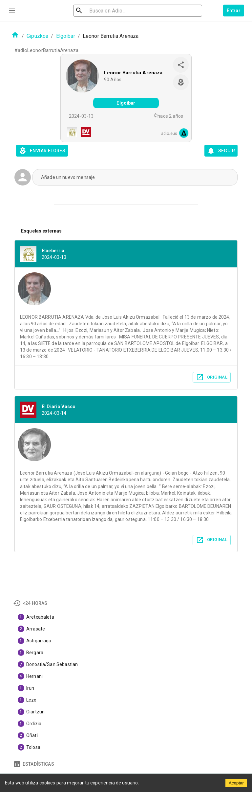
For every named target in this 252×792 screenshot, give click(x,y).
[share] (181, 65)
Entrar (234, 10)
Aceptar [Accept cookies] (236, 782)
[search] (114, 10)
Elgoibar (65, 36)
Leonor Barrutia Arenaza (133, 73)
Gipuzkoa (37, 36)
